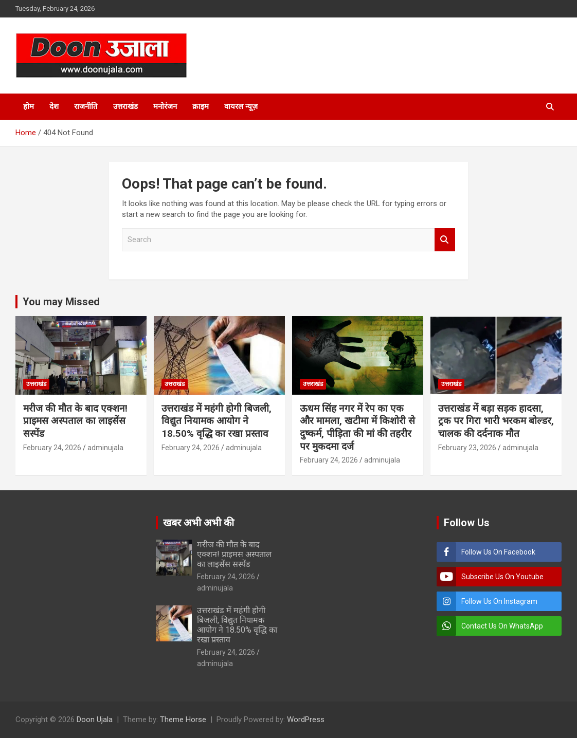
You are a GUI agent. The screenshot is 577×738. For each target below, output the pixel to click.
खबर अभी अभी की (198, 522)
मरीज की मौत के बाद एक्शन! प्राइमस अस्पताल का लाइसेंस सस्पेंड (75, 420)
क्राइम (200, 106)
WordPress (305, 719)
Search (445, 239)
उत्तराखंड (125, 106)
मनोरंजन (165, 106)
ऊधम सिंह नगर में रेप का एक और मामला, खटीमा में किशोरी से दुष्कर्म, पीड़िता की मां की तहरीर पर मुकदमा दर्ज (357, 427)
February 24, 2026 (52, 448)
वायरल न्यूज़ (241, 106)
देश (54, 106)
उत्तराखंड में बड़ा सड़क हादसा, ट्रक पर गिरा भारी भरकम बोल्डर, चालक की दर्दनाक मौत (496, 420)
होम (28, 106)
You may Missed (61, 302)
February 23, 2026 (467, 448)
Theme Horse (183, 719)
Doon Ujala (95, 719)
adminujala (105, 448)
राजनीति (86, 106)
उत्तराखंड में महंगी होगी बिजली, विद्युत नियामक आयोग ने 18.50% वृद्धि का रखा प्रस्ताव (216, 420)
